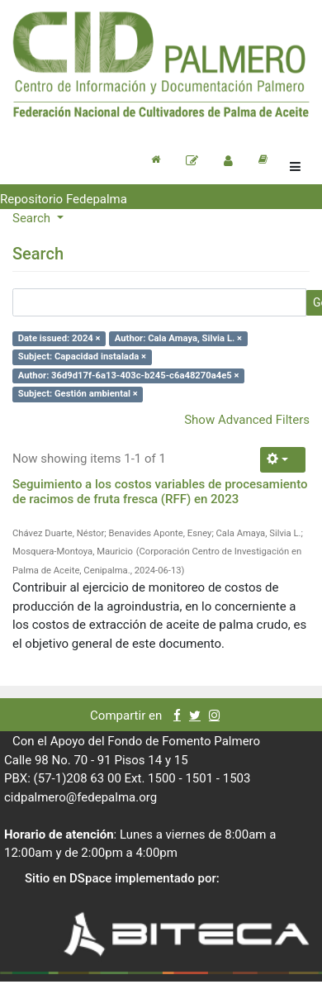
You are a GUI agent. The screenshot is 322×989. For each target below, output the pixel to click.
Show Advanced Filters (247, 419)
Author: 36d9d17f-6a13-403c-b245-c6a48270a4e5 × (128, 375)
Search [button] (33, 218)
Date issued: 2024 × (59, 338)
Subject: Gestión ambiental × (78, 393)
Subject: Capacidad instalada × (82, 356)
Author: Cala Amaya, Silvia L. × (178, 338)
